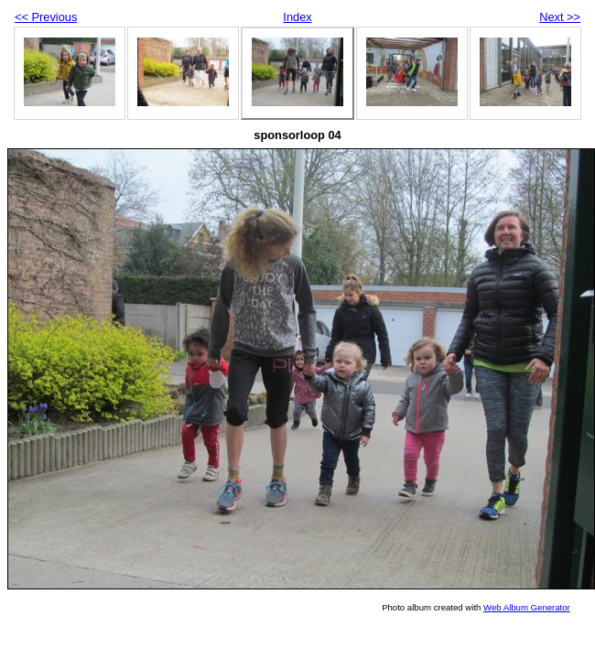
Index (297, 17)
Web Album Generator (526, 607)
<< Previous (46, 17)
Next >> (559, 17)
